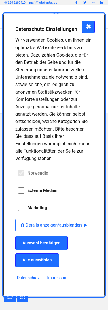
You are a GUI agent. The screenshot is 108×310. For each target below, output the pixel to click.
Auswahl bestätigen (41, 243)
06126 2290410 (15, 2)
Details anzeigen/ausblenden (54, 225)
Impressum (57, 277)
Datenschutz (28, 277)
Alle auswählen (37, 260)
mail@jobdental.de (43, 2)
